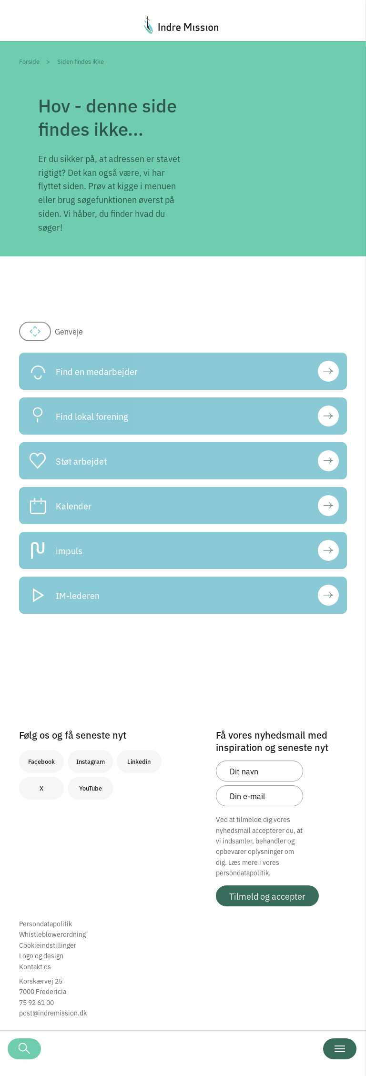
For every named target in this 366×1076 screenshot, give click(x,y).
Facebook (41, 761)
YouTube (90, 788)
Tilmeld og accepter (267, 896)
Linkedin (139, 761)
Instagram (90, 761)
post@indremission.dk (53, 1012)
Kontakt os (35, 966)
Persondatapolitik (45, 923)
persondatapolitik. (243, 872)
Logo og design (41, 955)
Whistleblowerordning (52, 934)
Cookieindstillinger (47, 945)
